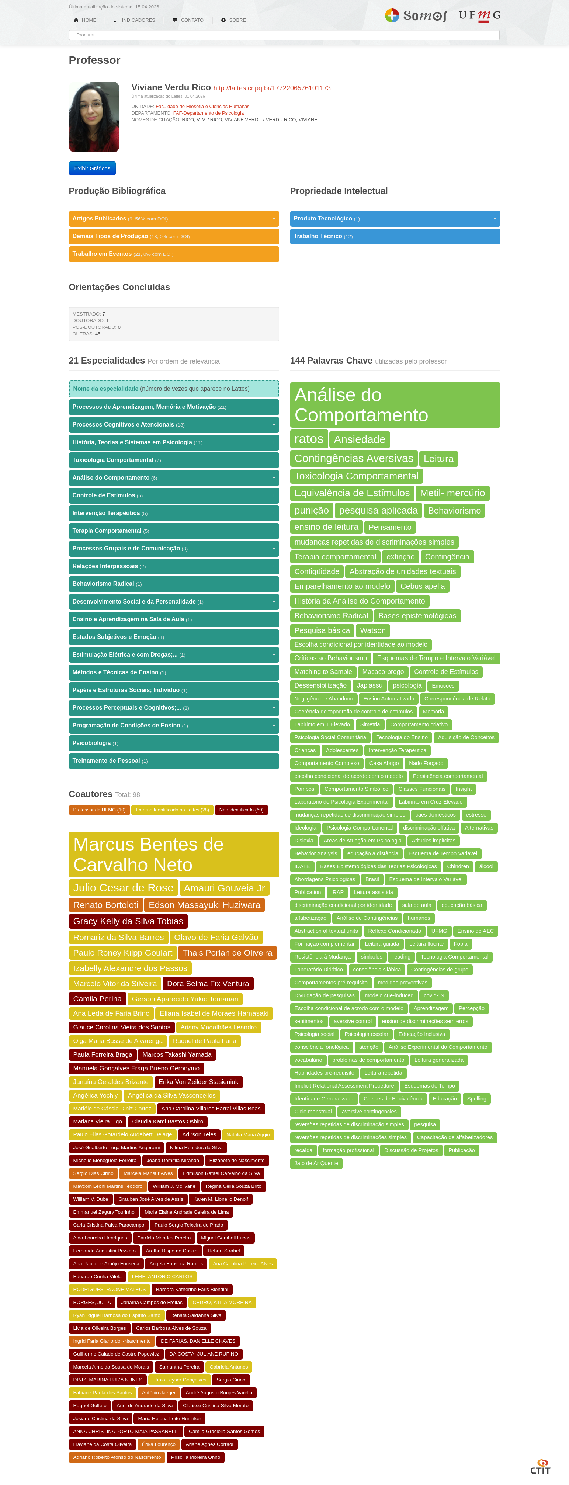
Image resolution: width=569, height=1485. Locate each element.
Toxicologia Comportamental (174, 460)
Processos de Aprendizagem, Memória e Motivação (174, 407)
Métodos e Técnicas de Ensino (174, 672)
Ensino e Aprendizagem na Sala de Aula (174, 619)
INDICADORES (134, 20)
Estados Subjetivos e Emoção (174, 637)
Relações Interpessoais (174, 566)
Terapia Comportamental (174, 531)
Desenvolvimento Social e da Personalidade (174, 601)
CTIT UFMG (541, 1465)
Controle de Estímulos (174, 495)
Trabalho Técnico (395, 236)
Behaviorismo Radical (174, 584)
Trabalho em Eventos (174, 254)
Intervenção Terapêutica (174, 513)
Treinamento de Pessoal (174, 761)
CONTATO (188, 20)
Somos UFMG (416, 14)
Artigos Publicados (174, 218)
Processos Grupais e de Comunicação (174, 548)
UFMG (479, 17)
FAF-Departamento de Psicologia (208, 113)
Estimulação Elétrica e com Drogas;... (174, 654)
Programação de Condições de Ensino (174, 725)
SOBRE (233, 20)
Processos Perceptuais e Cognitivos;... (174, 708)
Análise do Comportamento (174, 477)
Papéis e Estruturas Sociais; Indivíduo (174, 690)
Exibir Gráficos (92, 168)
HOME (85, 20)
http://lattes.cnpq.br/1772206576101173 (272, 88)
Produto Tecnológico (395, 218)
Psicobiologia (174, 743)
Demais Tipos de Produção (174, 236)
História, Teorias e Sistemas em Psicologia (174, 442)
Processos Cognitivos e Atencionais (174, 424)
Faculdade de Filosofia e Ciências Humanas (202, 106)
